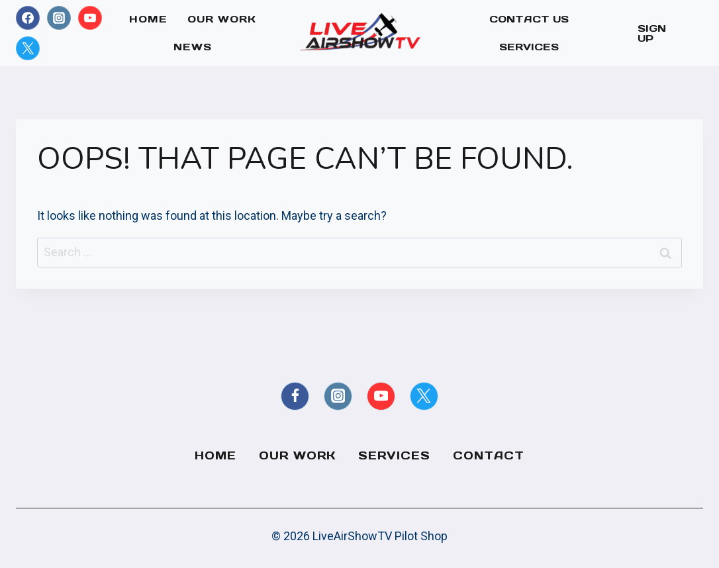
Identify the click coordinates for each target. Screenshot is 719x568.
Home (148, 19)
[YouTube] (90, 18)
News (192, 46)
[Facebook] (28, 18)
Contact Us (529, 19)
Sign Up (652, 33)
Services (529, 46)
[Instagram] (59, 18)
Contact (488, 455)
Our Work (221, 19)
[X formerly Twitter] (28, 48)
